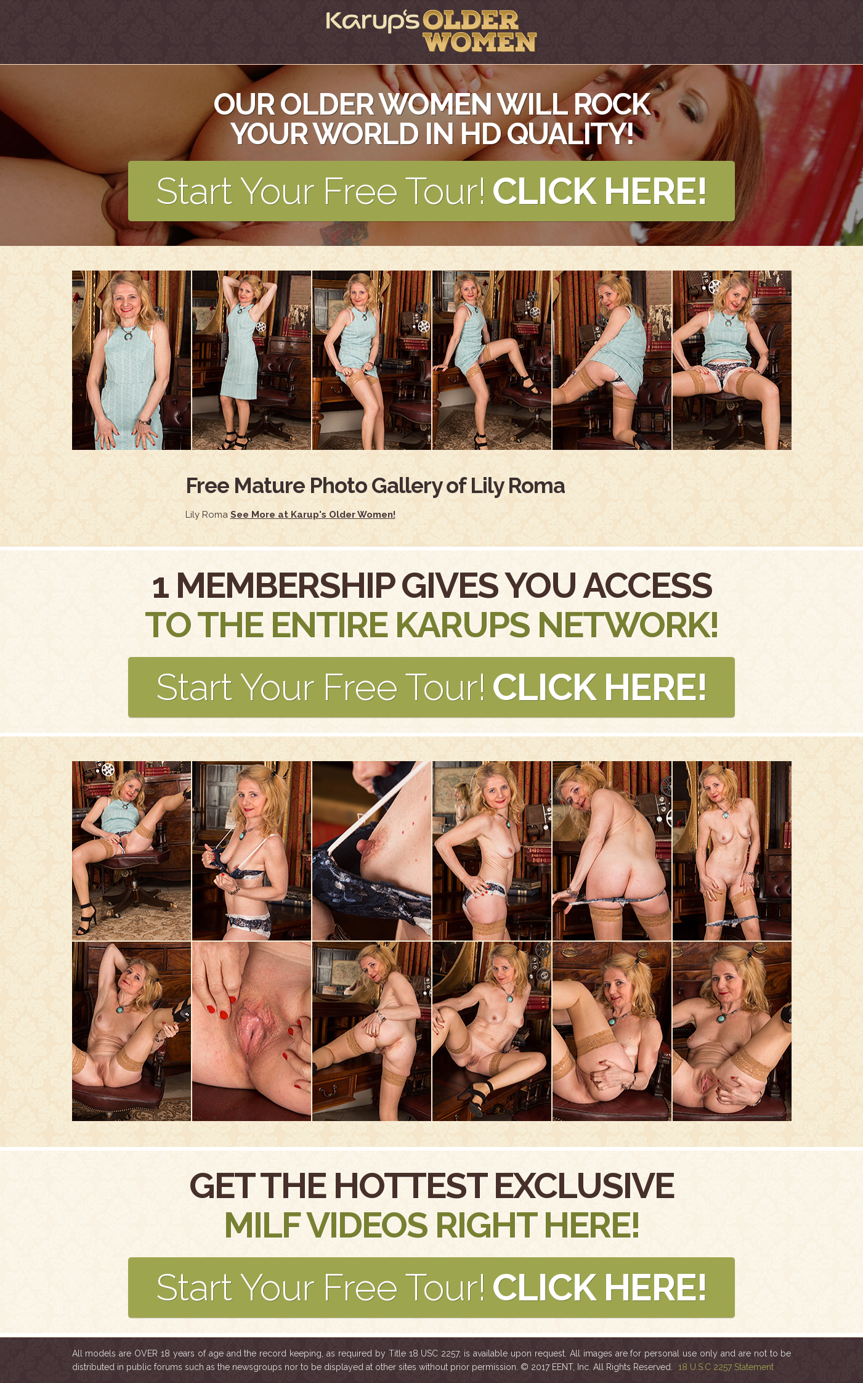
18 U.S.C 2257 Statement (726, 1367)
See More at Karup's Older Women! (312, 514)
